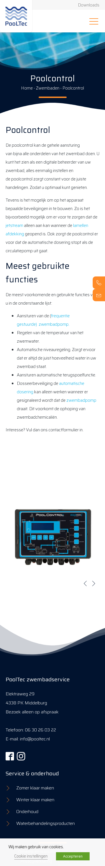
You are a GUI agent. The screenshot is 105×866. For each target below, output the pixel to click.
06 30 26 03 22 (40, 729)
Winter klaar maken (35, 799)
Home (27, 88)
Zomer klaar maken (35, 787)
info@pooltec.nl (35, 738)
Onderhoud (27, 811)
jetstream (14, 225)
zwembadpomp (81, 400)
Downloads (88, 5)
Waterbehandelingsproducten (45, 823)
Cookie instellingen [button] (31, 856)
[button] (85, 583)
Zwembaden (47, 88)
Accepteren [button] (73, 856)
